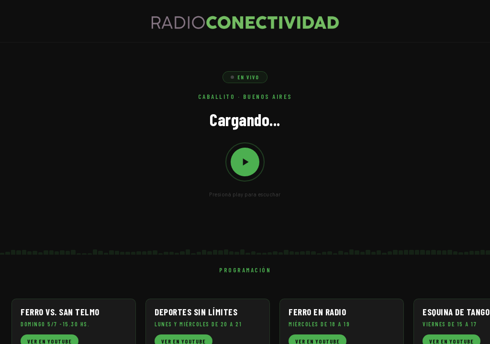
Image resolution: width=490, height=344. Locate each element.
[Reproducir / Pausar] (245, 162)
